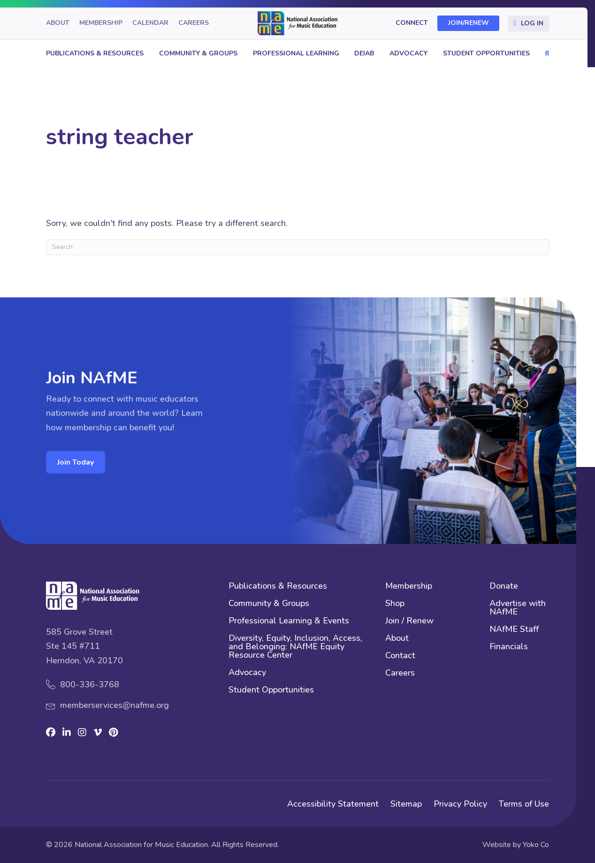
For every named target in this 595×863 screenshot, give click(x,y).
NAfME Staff (514, 630)
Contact (400, 656)
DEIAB (364, 53)
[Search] (297, 247)
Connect (412, 23)
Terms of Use (524, 804)
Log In (532, 23)
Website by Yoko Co (515, 845)
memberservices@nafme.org (114, 705)
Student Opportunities (486, 53)
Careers (193, 23)
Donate (503, 586)
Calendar (150, 23)
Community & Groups (198, 53)
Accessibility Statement (333, 804)
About (57, 23)
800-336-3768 (89, 684)
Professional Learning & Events (289, 621)
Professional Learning (296, 53)
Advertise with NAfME (517, 608)
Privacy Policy (460, 804)
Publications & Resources (95, 53)
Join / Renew (409, 621)
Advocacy (408, 53)
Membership (100, 23)
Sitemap (406, 804)
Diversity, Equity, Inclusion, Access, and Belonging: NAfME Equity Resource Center (295, 647)
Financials (508, 647)
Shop (394, 604)
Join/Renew (468, 23)
